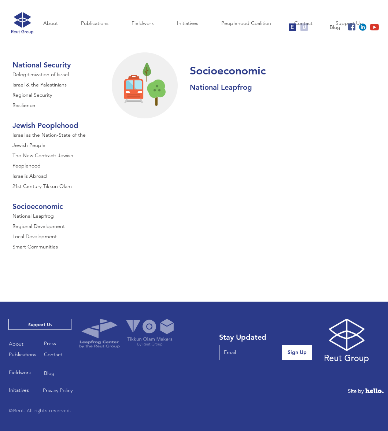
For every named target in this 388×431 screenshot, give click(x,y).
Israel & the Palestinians (39, 84)
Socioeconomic (37, 206)
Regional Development (38, 226)
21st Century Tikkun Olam (42, 186)
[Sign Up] (297, 352)
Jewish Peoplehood (45, 125)
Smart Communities (35, 246)
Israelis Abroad (29, 176)
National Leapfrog (33, 216)
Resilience (23, 105)
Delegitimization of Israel (40, 74)
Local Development (34, 236)
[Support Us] (39, 324)
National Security (41, 64)
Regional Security (32, 95)
